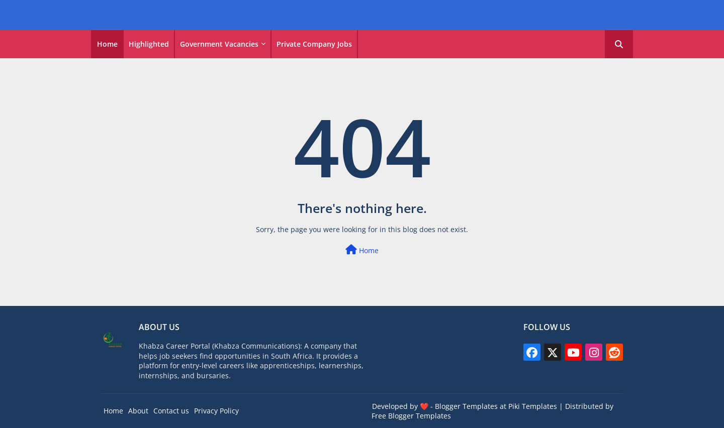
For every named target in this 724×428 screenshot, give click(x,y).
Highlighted (149, 44)
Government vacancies (219, 44)
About (138, 410)
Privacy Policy (216, 410)
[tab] (107, 44)
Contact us (171, 410)
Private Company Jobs (314, 44)
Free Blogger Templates (411, 415)
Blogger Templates (466, 406)
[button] (619, 44)
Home (107, 44)
